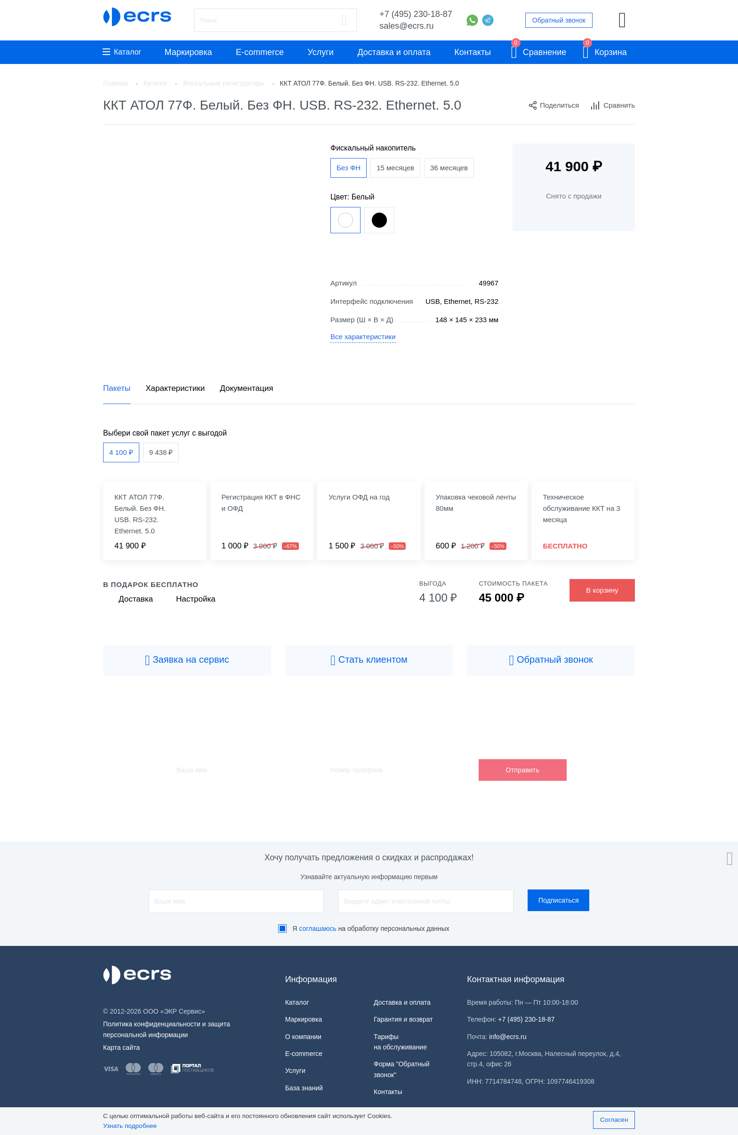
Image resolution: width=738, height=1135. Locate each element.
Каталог (122, 52)
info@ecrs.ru (508, 1036)
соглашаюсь (318, 928)
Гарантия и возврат (403, 1019)
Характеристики (175, 388)
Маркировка (188, 52)
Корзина (605, 50)
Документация (246, 388)
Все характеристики (363, 337)
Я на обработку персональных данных (370, 928)
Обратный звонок (559, 20)
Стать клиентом (369, 660)
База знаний (304, 1088)
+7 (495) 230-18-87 (415, 14)
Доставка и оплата (393, 52)
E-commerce (260, 52)
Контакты (472, 52)
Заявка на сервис (187, 660)
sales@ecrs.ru (406, 26)
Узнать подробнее (130, 1125)
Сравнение (539, 50)
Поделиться (553, 105)
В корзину (602, 590)
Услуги (321, 52)
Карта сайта (121, 1047)
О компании (303, 1036)
